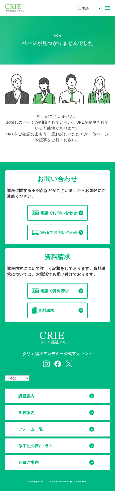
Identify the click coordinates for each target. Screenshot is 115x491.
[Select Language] (89, 8)
